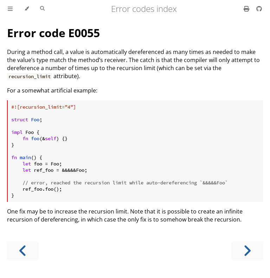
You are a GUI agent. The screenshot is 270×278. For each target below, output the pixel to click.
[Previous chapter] (23, 250)
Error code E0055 (53, 32)
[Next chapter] (247, 250)
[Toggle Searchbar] (42, 9)
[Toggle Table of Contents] (10, 9)
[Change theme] (26, 9)
